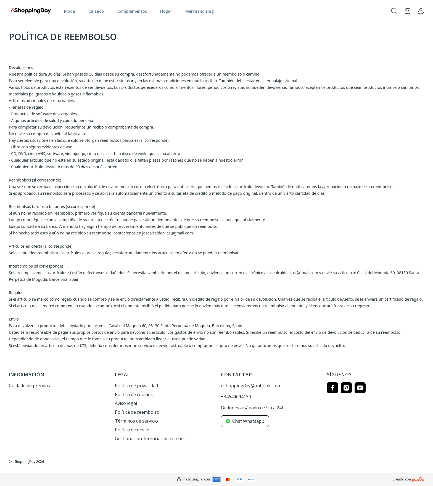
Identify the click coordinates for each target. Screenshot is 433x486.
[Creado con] (418, 479)
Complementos (132, 11)
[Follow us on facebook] (332, 387)
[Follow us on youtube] (360, 387)
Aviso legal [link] (126, 403)
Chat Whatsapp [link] (245, 421)
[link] (421, 11)
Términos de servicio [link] (136, 421)
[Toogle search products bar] (394, 11)
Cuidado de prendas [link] (29, 386)
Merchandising (199, 11)
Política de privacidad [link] (136, 386)
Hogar (166, 11)
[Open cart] (407, 11)
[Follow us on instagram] (346, 387)
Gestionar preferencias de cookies (150, 439)
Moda (69, 11)
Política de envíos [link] (133, 430)
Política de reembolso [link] (137, 412)
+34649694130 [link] (236, 397)
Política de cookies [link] (134, 394)
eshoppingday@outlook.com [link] (250, 386)
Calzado (96, 11)
